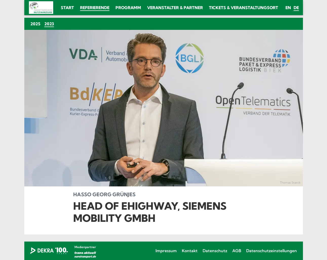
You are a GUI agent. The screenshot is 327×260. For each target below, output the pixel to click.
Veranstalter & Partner (175, 7)
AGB (236, 251)
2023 (50, 23)
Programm (128, 7)
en (288, 8)
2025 (35, 23)
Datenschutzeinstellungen (271, 251)
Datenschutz (215, 251)
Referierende (94, 7)
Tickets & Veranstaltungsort (243, 7)
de (296, 8)
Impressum (166, 251)
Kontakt (190, 251)
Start (67, 7)
